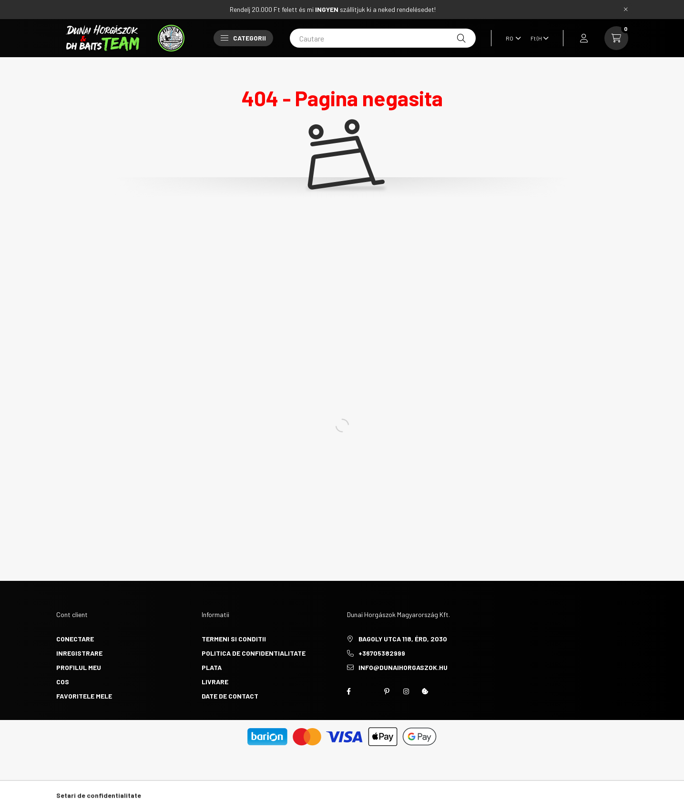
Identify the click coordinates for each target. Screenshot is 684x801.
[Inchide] (626, 9)
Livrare (215, 682)
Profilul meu (78, 667)
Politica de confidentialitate (254, 653)
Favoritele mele (84, 696)
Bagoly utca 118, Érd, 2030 (402, 639)
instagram (406, 691)
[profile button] (584, 38)
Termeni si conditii (234, 639)
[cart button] (616, 38)
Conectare (75, 639)
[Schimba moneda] (537, 38)
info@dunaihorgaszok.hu (403, 667)
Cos (62, 682)
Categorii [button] (243, 38)
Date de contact (230, 696)
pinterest (387, 691)
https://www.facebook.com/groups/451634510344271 (348, 691)
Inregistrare (79, 653)
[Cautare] (383, 38)
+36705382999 (381, 653)
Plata (212, 667)
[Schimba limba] (511, 38)
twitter (368, 691)
